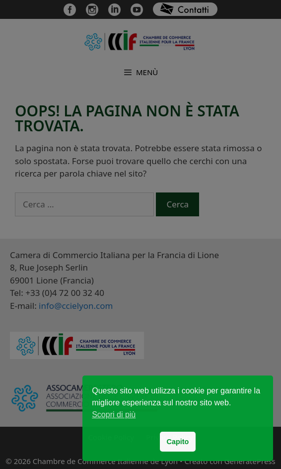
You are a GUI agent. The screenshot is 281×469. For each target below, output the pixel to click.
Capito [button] (178, 442)
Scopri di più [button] (114, 414)
